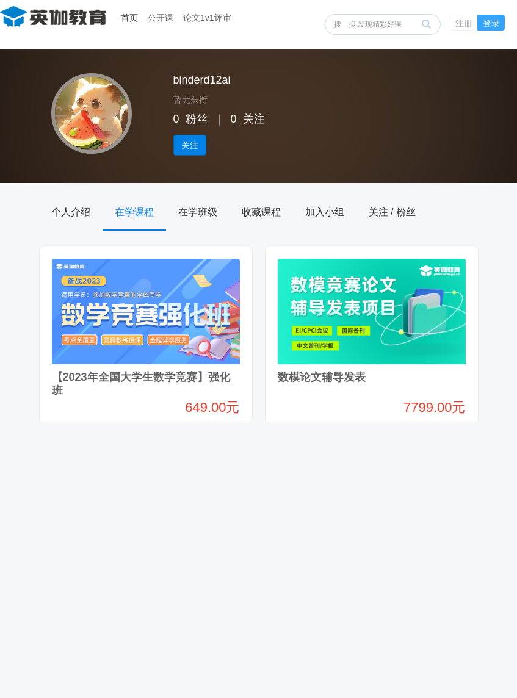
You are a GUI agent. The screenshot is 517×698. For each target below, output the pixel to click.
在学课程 (134, 212)
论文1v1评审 (207, 18)
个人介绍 (70, 212)
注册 (463, 23)
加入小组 (324, 212)
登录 (491, 23)
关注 (189, 145)
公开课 (160, 18)
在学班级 (197, 212)
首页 (129, 18)
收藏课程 (261, 212)
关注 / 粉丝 (392, 212)
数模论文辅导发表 (322, 377)
